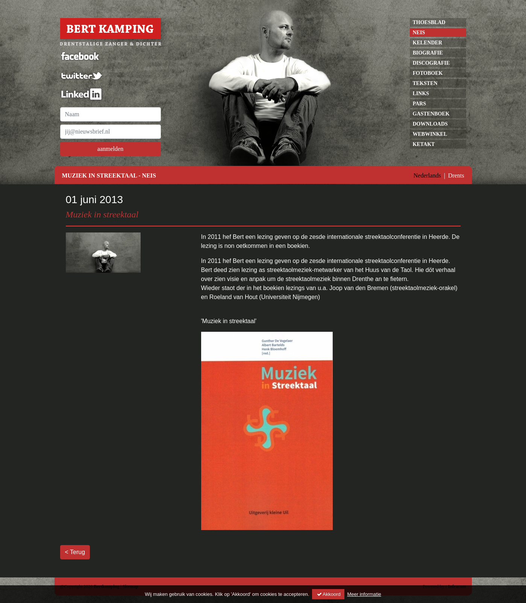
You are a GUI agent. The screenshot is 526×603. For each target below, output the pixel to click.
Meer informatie (364, 594)
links (421, 93)
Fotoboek (428, 73)
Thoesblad (429, 22)
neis (419, 32)
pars (419, 103)
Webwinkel (430, 134)
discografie (431, 63)
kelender (428, 43)
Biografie (428, 53)
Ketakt (424, 144)
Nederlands (427, 175)
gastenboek (431, 114)
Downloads (430, 124)
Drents (456, 175)
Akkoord (328, 594)
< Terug (75, 552)
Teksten (425, 83)
